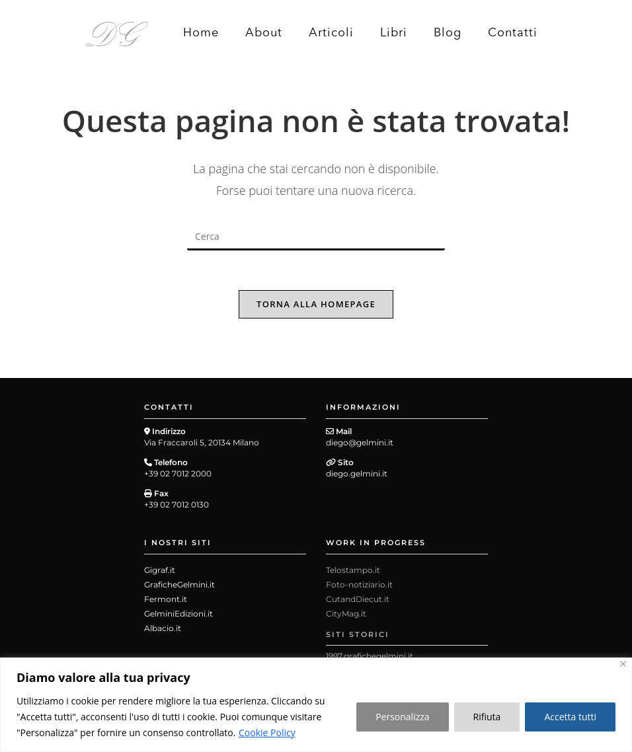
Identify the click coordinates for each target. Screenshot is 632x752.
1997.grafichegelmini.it (369, 656)
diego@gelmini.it (359, 442)
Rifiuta (487, 716)
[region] (316, 705)
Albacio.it (162, 628)
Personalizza (402, 716)
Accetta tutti (570, 716)
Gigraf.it (159, 570)
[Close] (623, 664)
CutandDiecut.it (357, 599)
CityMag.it (346, 614)
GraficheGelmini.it (179, 584)
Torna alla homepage (316, 304)
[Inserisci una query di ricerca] (316, 237)
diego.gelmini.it (356, 473)
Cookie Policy (267, 732)
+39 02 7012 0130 (176, 504)
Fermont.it (165, 599)
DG (113, 32)
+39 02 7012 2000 (178, 473)
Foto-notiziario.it (359, 584)
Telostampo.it (353, 570)
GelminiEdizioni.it (178, 614)
